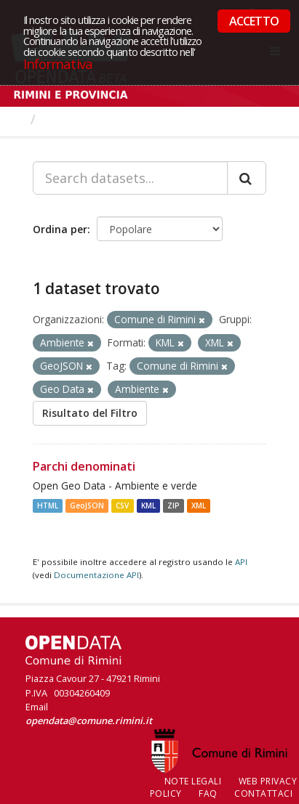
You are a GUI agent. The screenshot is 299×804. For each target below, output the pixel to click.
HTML (47, 505)
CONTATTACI (263, 793)
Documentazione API (96, 574)
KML (148, 505)
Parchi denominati (84, 466)
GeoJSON (87, 505)
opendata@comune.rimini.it (88, 720)
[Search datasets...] (130, 178)
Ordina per (60, 229)
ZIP (173, 505)
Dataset (69, 119)
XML (198, 505)
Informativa (57, 63)
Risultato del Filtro (89, 413)
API (241, 561)
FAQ (208, 793)
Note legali (193, 781)
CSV (122, 505)
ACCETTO (254, 21)
